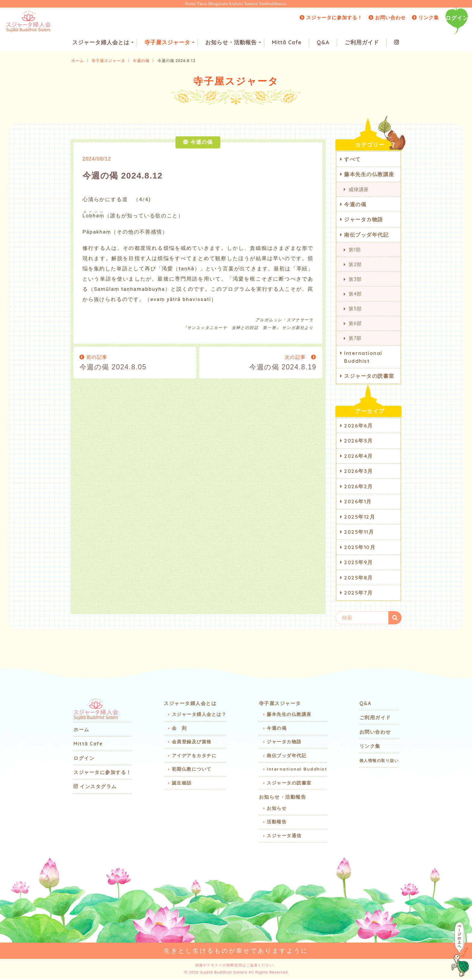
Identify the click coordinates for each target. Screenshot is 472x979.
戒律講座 (359, 189)
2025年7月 (358, 592)
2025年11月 (359, 532)
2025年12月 (359, 517)
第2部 (355, 264)
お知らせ (277, 808)
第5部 (355, 309)
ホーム (77, 60)
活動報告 (277, 822)
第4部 (355, 294)
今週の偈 (141, 60)
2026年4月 (358, 456)
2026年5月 (358, 440)
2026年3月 (358, 471)
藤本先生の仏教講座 (369, 174)
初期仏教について (192, 769)
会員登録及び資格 (192, 741)
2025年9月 (358, 562)
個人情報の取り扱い (379, 760)
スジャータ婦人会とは (103, 42)
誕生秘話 (182, 783)
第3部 (355, 279)
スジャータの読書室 (369, 376)
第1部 (355, 250)
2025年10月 (359, 547)
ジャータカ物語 (363, 219)
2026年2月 (358, 486)
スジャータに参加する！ (331, 17)
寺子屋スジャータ (169, 42)
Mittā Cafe (287, 42)
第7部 (355, 338)
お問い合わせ (387, 17)
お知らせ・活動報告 (233, 42)
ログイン (457, 17)
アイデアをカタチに (194, 755)
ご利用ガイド (362, 42)
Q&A (323, 42)
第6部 (355, 323)
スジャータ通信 (284, 835)
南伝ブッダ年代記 (366, 235)
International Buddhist (363, 357)
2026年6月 (358, 425)
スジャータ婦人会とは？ (199, 714)
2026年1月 (358, 501)
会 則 (179, 728)
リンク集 (425, 17)
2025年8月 (358, 577)
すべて (352, 159)
